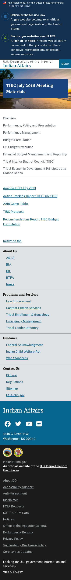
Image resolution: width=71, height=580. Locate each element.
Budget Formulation (17, 140)
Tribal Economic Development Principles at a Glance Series (34, 171)
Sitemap (12, 388)
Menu (65, 63)
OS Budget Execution (18, 147)
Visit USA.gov (13, 572)
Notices (8, 519)
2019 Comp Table (15, 204)
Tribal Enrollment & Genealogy (27, 315)
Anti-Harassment (15, 493)
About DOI (10, 480)
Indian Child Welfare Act (23, 351)
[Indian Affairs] (31, 66)
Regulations (14, 382)
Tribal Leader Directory (22, 328)
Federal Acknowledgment (24, 345)
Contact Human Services (23, 308)
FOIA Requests (13, 506)
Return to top (12, 241)
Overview (9, 118)
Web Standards (17, 358)
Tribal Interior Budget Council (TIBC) (28, 161)
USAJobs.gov (15, 395)
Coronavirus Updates (17, 551)
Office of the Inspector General (25, 526)
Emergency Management (23, 321)
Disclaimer (10, 500)
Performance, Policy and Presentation (29, 125)
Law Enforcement (18, 301)
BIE (8, 271)
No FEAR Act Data (16, 513)
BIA (8, 264)
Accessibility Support (18, 487)
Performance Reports (18, 532)
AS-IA (10, 258)
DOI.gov (11, 375)
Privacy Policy (13, 539)
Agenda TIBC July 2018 (19, 188)
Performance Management (22, 132)
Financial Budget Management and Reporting (35, 154)
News (10, 284)
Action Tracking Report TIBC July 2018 (30, 196)
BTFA (10, 277)
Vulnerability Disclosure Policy (24, 545)
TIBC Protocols (13, 212)
